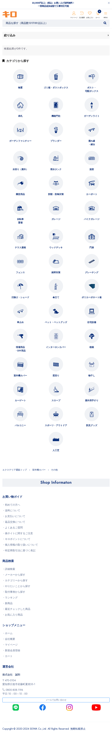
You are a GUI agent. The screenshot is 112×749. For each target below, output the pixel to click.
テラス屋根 (20, 247)
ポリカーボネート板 (92, 297)
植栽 (91, 347)
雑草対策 (55, 272)
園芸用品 (20, 194)
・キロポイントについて (16, 539)
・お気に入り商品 (12, 615)
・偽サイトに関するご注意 (17, 533)
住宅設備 (91, 322)
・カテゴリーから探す (15, 580)
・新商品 (7, 603)
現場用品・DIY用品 (20, 349)
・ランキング (10, 597)
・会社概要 (8, 639)
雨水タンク (55, 169)
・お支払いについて (13, 516)
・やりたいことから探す (16, 586)
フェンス (20, 272)
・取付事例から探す (13, 592)
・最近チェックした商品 (16, 609)
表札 (20, 116)
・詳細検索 (8, 569)
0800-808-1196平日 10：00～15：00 (14, 692)
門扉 (91, 247)
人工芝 (56, 450)
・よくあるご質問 (12, 527)
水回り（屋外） (20, 169)
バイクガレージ (91, 219)
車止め (20, 322)
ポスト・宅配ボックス (91, 89)
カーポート (91, 194)
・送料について (11, 510)
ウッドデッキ (56, 247)
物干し (91, 375)
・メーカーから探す (13, 575)
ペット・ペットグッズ (56, 322)
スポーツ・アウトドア (56, 425)
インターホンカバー (56, 347)
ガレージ (55, 219)
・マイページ (10, 645)
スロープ (55, 400)
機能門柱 (55, 116)
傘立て (56, 297)
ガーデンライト (91, 116)
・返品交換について (13, 522)
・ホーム (7, 633)
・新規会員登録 (11, 650)
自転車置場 (20, 221)
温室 (91, 169)
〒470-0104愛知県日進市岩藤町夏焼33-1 (18, 682)
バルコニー (20, 425)
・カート (7, 656)
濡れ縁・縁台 (91, 142)
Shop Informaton (56, 482)
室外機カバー (20, 375)
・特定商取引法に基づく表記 (18, 550)
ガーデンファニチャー (20, 140)
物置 (20, 87)
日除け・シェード (20, 297)
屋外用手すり (91, 400)
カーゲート (20, 400)
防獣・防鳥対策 (56, 194)
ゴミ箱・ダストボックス (56, 87)
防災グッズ (91, 425)
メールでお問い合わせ (56, 700)
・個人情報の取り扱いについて (20, 545)
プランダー (55, 140)
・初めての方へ (11, 505)
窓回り (56, 375)
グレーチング (91, 272)
